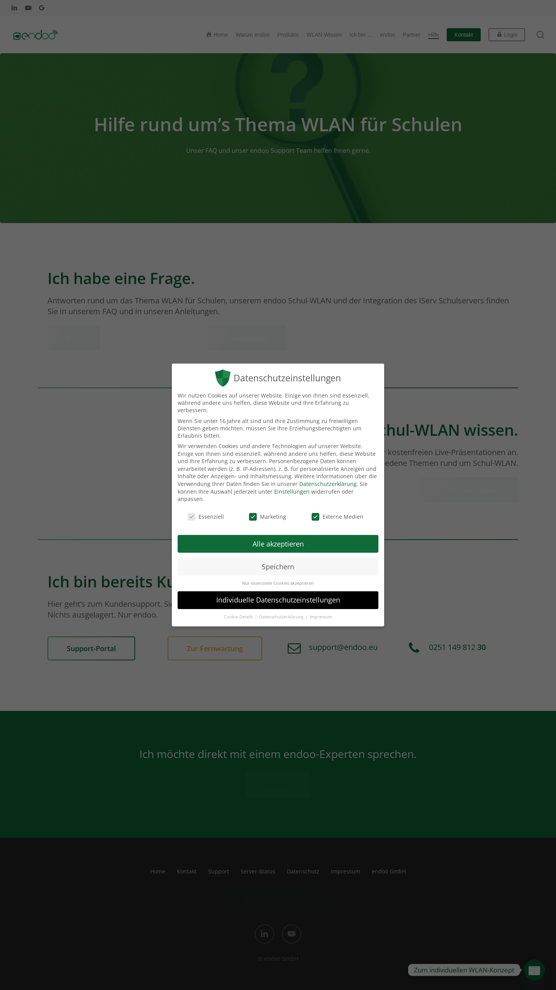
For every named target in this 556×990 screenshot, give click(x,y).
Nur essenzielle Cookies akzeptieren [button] (278, 583)
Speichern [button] (278, 566)
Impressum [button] (321, 616)
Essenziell (206, 516)
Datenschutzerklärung (328, 483)
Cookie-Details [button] (239, 616)
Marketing (267, 516)
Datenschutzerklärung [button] (282, 616)
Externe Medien (337, 516)
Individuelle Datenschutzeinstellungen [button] (278, 599)
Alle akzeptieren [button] (278, 543)
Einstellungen (292, 491)
